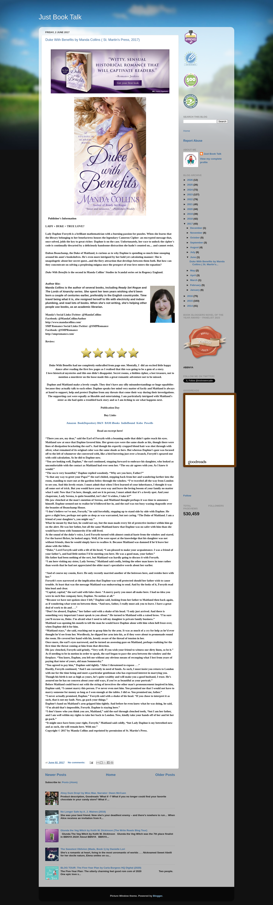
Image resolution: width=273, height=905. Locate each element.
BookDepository (86, 423)
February (196, 285)
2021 (190, 204)
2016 (190, 296)
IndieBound (128, 423)
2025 (190, 184)
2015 (190, 300)
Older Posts (165, 775)
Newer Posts (55, 775)
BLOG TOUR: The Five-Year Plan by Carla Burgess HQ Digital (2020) (100, 867)
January (195, 290)
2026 (190, 179)
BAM (108, 423)
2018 (190, 218)
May (193, 270)
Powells (148, 423)
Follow (187, 495)
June (193, 257)
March (194, 280)
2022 (190, 199)
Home (110, 775)
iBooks (116, 423)
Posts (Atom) (69, 782)
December (196, 228)
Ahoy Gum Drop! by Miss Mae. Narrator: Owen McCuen (93, 793)
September (197, 242)
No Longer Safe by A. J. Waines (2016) (83, 811)
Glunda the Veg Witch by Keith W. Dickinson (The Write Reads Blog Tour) (103, 830)
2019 (190, 214)
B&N (100, 423)
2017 (190, 223)
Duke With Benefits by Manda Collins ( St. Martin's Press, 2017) (92, 40)
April (193, 275)
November (196, 232)
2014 (190, 305)
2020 (190, 209)
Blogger (157, 895)
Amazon (71, 423)
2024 (190, 189)
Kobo (139, 423)
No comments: (77, 762)
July (193, 252)
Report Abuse (192, 140)
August (194, 247)
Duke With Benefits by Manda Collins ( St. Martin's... (207, 263)
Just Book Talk (60, 17)
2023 (190, 194)
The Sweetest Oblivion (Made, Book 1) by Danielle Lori (92, 849)
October (195, 237)
